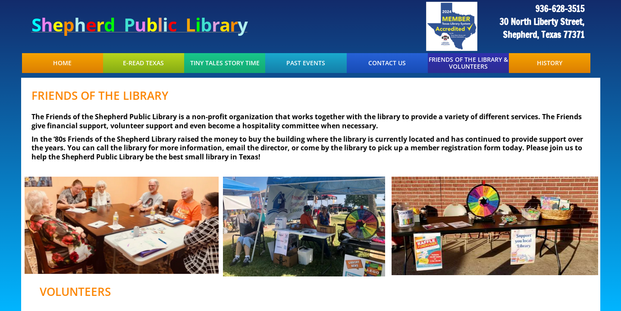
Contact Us (387, 63)
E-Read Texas (143, 63)
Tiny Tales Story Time (225, 63)
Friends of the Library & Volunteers (468, 63)
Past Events (305, 63)
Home (62, 63)
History (549, 63)
